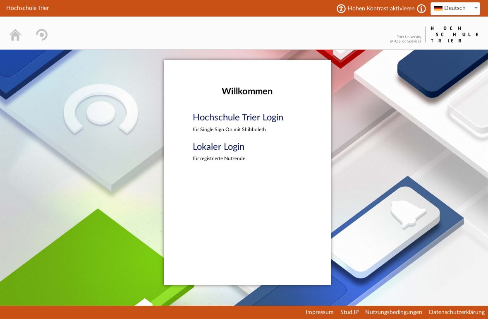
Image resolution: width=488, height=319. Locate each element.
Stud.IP (349, 312)
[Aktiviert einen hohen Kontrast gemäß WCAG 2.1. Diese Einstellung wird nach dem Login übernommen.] (421, 9)
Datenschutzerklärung (457, 312)
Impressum (320, 312)
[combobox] (455, 8)
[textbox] (455, 8)
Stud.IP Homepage (362, 33)
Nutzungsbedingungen (393, 312)
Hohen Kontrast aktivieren (381, 9)
